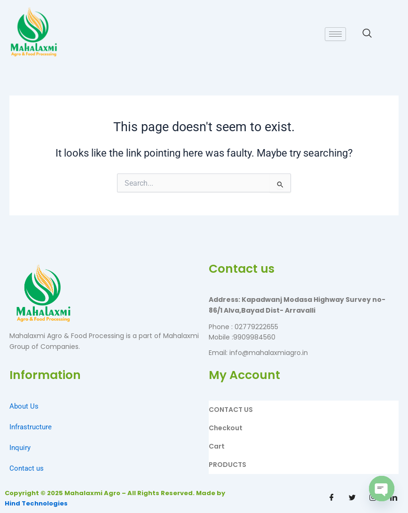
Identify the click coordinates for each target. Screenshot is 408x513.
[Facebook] (332, 497)
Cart (217, 446)
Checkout (226, 428)
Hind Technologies (36, 503)
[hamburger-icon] (335, 34)
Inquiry (20, 447)
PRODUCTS (227, 464)
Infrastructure (30, 427)
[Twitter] (352, 497)
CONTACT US (231, 409)
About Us (24, 406)
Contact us (26, 468)
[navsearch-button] (367, 33)
